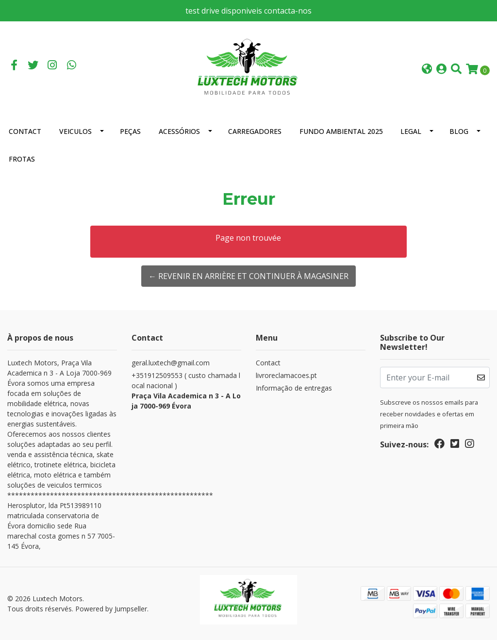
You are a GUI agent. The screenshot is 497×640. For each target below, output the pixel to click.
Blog (458, 131)
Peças (130, 131)
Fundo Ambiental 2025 (341, 131)
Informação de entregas (294, 388)
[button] (427, 70)
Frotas (22, 159)
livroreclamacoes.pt (286, 375)
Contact (25, 131)
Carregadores (255, 131)
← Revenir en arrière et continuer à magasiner (248, 276)
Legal (410, 131)
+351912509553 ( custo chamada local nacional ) (186, 391)
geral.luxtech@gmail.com (171, 362)
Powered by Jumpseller (111, 608)
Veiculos (75, 131)
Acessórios (179, 131)
